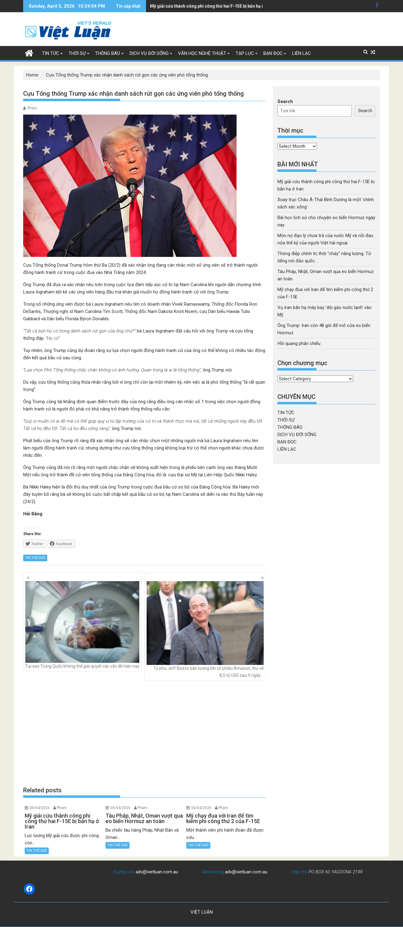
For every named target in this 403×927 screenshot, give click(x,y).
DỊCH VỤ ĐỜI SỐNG (149, 53)
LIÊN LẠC (301, 53)
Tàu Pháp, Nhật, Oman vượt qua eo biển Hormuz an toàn (206, 6)
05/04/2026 (40, 808)
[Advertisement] (144, 733)
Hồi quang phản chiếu (298, 343)
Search (285, 101)
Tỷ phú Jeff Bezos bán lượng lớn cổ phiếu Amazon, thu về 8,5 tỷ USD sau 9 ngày (205, 629)
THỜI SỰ (77, 53)
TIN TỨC (50, 53)
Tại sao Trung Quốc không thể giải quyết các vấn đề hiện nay (82, 625)
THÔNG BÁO (107, 53)
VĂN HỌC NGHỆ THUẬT (202, 53)
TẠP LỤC (245, 53)
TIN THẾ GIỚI (35, 558)
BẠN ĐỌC (273, 53)
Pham (32, 108)
